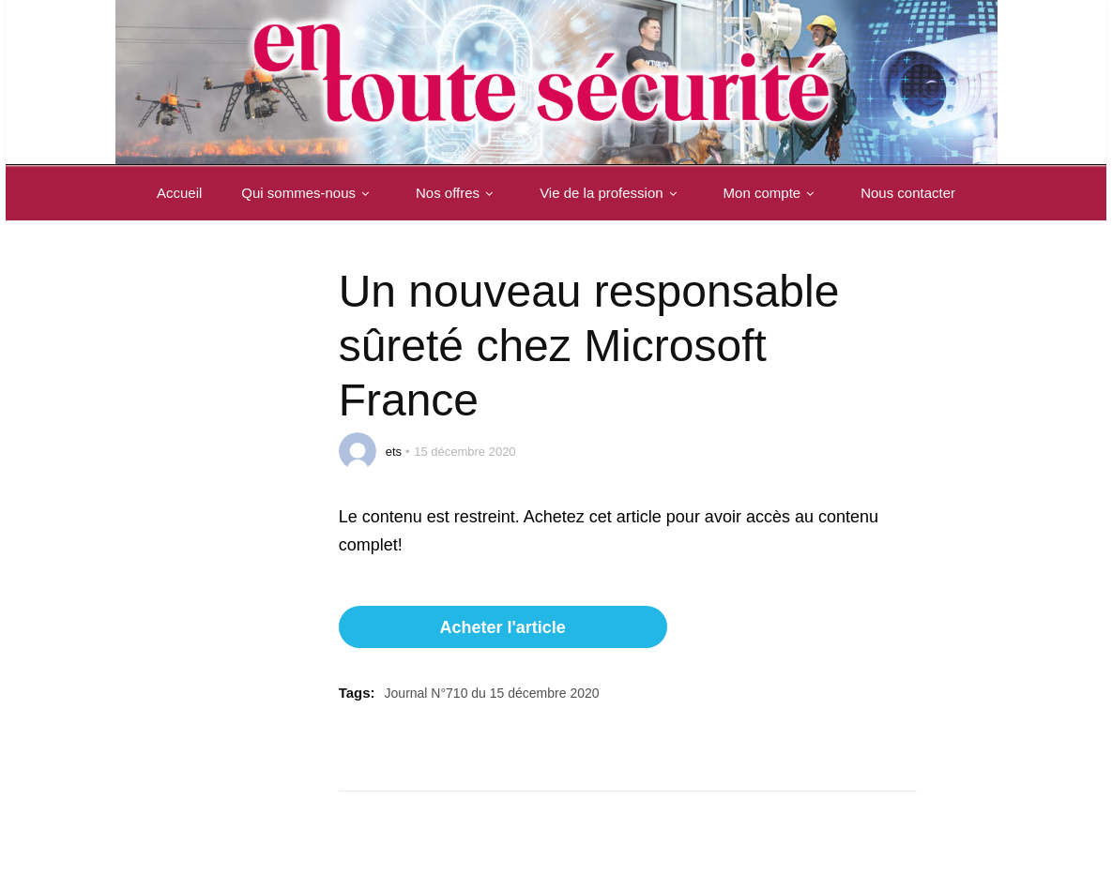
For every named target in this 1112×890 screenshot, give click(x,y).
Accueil (179, 193)
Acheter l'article (502, 627)
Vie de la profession (611, 193)
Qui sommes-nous (308, 193)
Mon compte (773, 193)
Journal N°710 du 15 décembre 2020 (492, 693)
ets (394, 452)
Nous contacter (908, 193)
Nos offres (458, 193)
